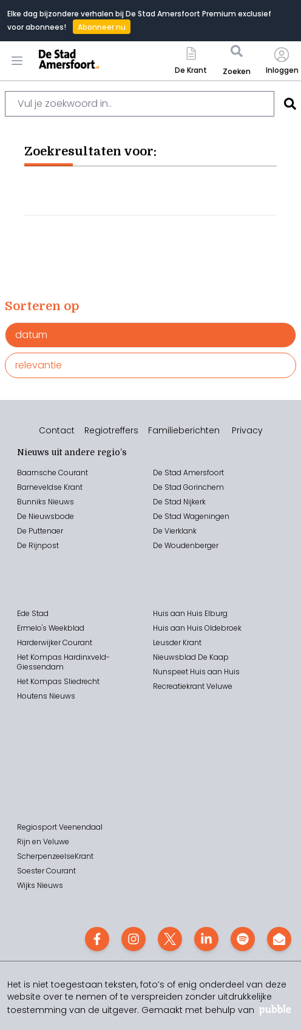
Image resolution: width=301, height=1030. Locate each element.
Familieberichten (184, 430)
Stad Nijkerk (185, 501)
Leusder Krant (177, 642)
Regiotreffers (111, 430)
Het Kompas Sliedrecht (58, 681)
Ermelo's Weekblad (50, 628)
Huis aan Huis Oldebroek (197, 628)
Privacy (247, 430)
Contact (57, 430)
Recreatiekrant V (182, 686)
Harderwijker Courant (54, 642)
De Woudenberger (185, 545)
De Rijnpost (38, 545)
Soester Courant (46, 871)
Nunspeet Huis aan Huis (196, 671)
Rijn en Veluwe (43, 841)
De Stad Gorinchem (188, 487)
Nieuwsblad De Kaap (191, 657)
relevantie (38, 365)
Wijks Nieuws (40, 885)
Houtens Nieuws (46, 696)
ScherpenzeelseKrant (55, 856)
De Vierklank (175, 531)
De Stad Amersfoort (188, 472)
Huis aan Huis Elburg (190, 613)
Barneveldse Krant (50, 487)
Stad (172, 516)
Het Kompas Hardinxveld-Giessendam (63, 662)
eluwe (221, 686)
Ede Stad (33, 613)
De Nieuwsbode (45, 516)
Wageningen (205, 516)
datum (31, 335)
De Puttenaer (40, 531)
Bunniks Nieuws (45, 501)
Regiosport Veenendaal (60, 827)
